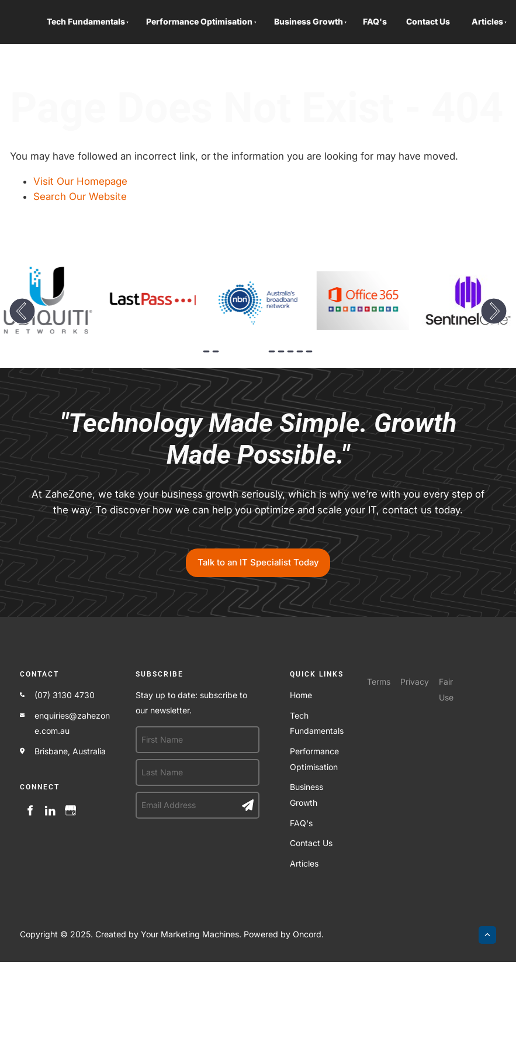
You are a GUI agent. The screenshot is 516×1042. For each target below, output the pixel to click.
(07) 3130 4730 (64, 695)
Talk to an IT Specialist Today (258, 556)
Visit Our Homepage (80, 181)
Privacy (414, 681)
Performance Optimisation (199, 21)
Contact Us (428, 21)
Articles (487, 21)
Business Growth (308, 21)
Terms (378, 681)
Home (301, 695)
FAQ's (375, 21)
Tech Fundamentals (86, 21)
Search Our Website (80, 196)
